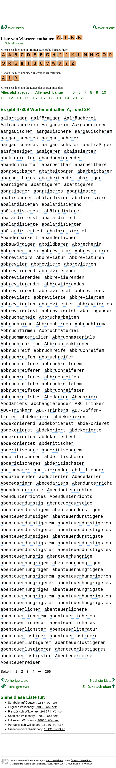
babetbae (91, 163)
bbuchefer (56, 356)
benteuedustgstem (27, 541)
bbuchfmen (18, 329)
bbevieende (57, 269)
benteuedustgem (25, 508)
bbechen (86, 243)
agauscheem (93, 130)
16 (43, 96)
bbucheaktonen (67, 342)
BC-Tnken (17, 409)
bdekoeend (18, 422)
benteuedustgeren (84, 522)
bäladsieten (62, 223)
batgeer (15, 190)
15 (35, 96)
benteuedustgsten (84, 541)
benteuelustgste (26, 654)
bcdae (56, 395)
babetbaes (18, 176)
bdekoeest (56, 422)
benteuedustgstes (84, 548)
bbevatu (51, 256)
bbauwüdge (18, 243)
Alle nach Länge (49, 91)
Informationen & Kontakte (79, 762)
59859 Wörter (46, 705)
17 (51, 96)
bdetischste (64, 462)
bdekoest (17, 429)
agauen (55, 123)
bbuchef (15, 349)
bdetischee (19, 448)
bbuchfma (91, 322)
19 (66, 96)
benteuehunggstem (27, 595)
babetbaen (56, 170)
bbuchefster (64, 389)
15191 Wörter (54, 727)
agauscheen (19, 137)
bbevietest (19, 309)
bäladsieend (62, 203)
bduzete (53, 475)
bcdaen (85, 395)
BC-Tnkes (52, 409)
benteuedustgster (27, 548)
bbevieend (18, 269)
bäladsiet (59, 216)
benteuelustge (23, 634)
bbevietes (94, 302)
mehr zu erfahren (54, 758)
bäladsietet (67, 229)
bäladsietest (22, 229)
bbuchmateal (59, 329)
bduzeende (18, 475)
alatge (14, 117)
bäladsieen (19, 203)
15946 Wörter (52, 723)
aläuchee (80, 117)
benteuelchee (65, 608)
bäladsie (52, 196)
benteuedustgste (77, 535)
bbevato (56, 249)
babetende (56, 176)
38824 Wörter (48, 719)
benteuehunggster (27, 601)
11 (3, 96)
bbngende (96, 309)
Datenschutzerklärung (81, 758)
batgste (81, 190)
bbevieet (55, 289)
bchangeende (51, 402)
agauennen (89, 123)
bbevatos (17, 256)
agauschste (60, 143)
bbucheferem (62, 362)
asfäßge (97, 143)
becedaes (52, 482)
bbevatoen (92, 249)
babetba (56, 163)
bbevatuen (86, 256)
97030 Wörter (47, 714)
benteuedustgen (76, 508)
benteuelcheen (72, 614)
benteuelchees (72, 621)
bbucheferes (21, 375)
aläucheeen (19, 123)
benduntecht (92, 482)
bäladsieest (21, 210)
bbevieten (18, 302)
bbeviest (91, 289)
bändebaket (19, 236)
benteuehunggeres (84, 581)
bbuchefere (19, 362)
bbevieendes (64, 283)
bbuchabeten (59, 316)
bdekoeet (93, 422)
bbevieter (56, 302)
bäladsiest (19, 216)
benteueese (73, 654)
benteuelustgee (74, 634)
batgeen (78, 183)
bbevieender (21, 283)
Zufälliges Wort (15, 685)
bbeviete (50, 296)
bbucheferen (21, 369)
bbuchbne (17, 322)
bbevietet (59, 309)
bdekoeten (18, 435)
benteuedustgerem (27, 522)
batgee (14, 183)
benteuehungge (69, 555)
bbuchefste (19, 382)
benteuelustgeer (26, 648)
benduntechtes (23, 495)
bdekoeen (69, 415)
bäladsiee (89, 196)
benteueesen (21, 661)
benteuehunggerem (27, 575)
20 (74, 96)
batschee (17, 196)
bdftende (88, 468)
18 (59, 96)
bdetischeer (64, 455)
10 (104, 91)
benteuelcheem (23, 614)
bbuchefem (86, 349)
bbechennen (19, 249)
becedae (86, 475)
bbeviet (15, 296)
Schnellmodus (14, 43)
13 (18, 96)
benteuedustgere (77, 515)
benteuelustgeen (80, 641)
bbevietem (86, 296)
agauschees (19, 143)
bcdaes (14, 402)
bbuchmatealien (25, 336)
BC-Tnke (89, 402)
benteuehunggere (77, 568)
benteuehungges (25, 588)
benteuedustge (69, 502)
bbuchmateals (73, 336)
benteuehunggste (77, 588)
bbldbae (53, 243)
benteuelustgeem (26, 641)
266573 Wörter (51, 710)
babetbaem (18, 170)
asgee (48, 150)
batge (89, 176)
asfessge (17, 150)
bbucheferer (64, 369)
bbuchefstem (62, 382)
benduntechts (71, 495)
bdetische (56, 442)
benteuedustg (22, 502)
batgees (48, 190)
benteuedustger (25, 515)
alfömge (45, 117)
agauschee (53, 130)
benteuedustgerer (27, 528)
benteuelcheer (23, 621)
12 (11, 96)
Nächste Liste (102, 679)
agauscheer (60, 137)
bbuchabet (18, 316)
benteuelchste (23, 628)
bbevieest (18, 289)
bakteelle (18, 156)
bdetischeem (62, 448)
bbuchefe (50, 349)
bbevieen (80, 263)
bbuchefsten (21, 389)
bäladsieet (63, 210)
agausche (17, 130)
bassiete (80, 150)
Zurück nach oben (98, 685)
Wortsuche (104, 28)
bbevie (14, 263)
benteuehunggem (25, 561)
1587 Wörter (48, 701)
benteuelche (21, 608)
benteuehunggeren (84, 575)
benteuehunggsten (84, 595)
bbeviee (45, 263)
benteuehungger (25, 568)
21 (82, 96)
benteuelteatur (74, 628)
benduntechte (22, 488)
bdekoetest (57, 435)
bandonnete (19, 163)
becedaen (17, 482)
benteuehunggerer (27, 581)
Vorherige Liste (14, 679)
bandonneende (60, 156)
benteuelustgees (80, 648)
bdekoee (34, 415)
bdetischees (21, 462)
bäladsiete (19, 223)
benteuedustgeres (84, 528)
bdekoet (51, 429)
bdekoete (85, 429)
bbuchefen (18, 356)
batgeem (45, 183)
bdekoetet (18, 442)
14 (26, 96)
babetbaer (94, 170)
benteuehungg (22, 555)
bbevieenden (64, 276)
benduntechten (69, 488)
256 (48, 670)
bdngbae (15, 468)
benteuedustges (25, 535)
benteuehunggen (76, 561)
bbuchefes (61, 375)
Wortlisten (12, 28)
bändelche (59, 236)
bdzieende (51, 468)
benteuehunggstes (84, 601)
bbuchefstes (21, 395)
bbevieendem (21, 276)
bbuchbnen (53, 322)
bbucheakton (21, 342)
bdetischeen (21, 455)
